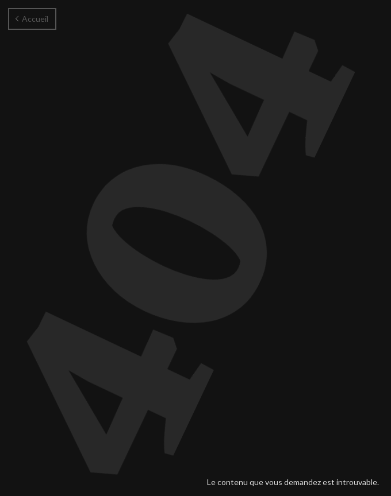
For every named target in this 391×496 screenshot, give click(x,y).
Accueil (32, 19)
